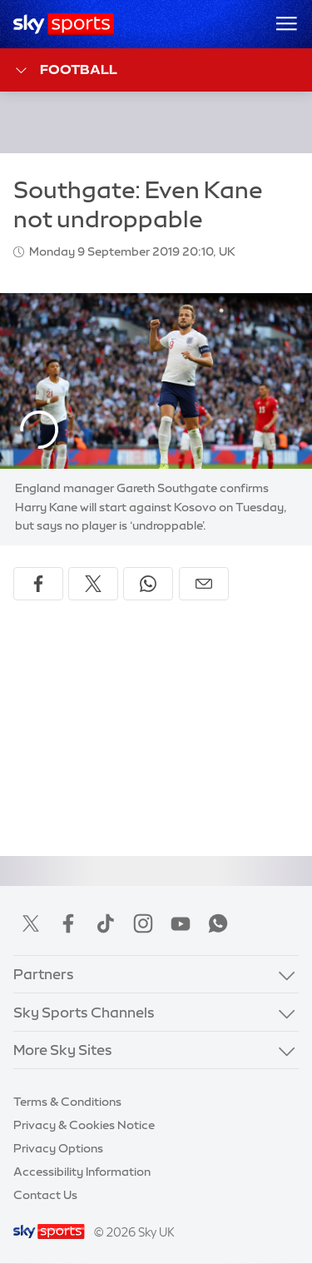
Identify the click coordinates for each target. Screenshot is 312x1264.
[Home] (63, 24)
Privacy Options (58, 1148)
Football (65, 70)
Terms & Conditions (67, 1101)
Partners (43, 974)
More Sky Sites (62, 1050)
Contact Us (45, 1195)
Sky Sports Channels (84, 1012)
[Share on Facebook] (38, 583)
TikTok (105, 923)
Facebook (68, 923)
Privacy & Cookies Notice (84, 1125)
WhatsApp (218, 923)
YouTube (180, 923)
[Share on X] (93, 583)
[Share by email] (204, 583)
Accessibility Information (82, 1171)
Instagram (143, 923)
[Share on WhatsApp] (148, 583)
